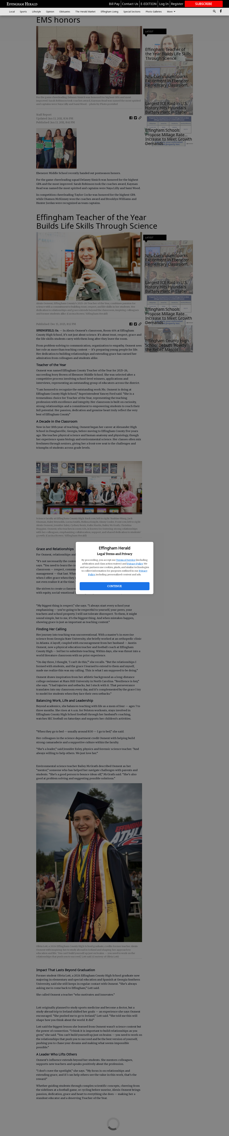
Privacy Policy (135, 563)
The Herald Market (85, 11)
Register (177, 4)
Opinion (50, 11)
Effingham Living (109, 11)
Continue (114, 586)
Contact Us (130, 4)
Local (12, 11)
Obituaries (64, 11)
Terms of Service (125, 560)
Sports (23, 11)
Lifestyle (36, 11)
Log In (164, 4)
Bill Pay (114, 4)
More (171, 12)
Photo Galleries (154, 11)
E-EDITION (149, 4)
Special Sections (131, 11)
